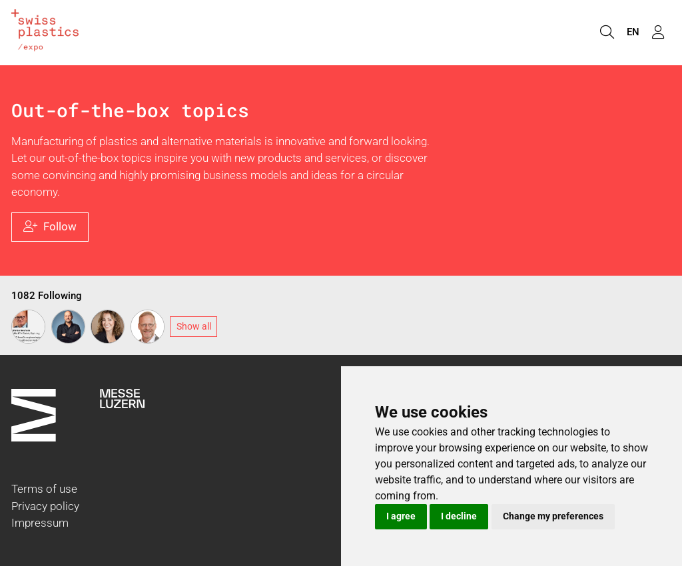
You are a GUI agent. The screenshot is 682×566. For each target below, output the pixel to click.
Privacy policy (45, 506)
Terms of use (44, 488)
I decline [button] (459, 516)
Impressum (40, 522)
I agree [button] (401, 516)
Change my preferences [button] (553, 516)
